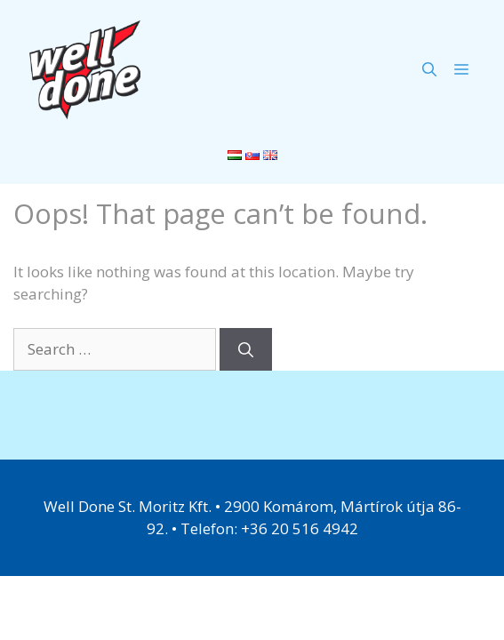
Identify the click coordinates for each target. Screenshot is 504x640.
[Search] (246, 349)
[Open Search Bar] (429, 69)
